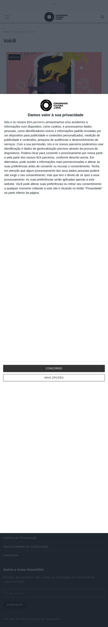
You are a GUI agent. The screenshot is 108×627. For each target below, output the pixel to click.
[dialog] (54, 313)
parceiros (39, 122)
